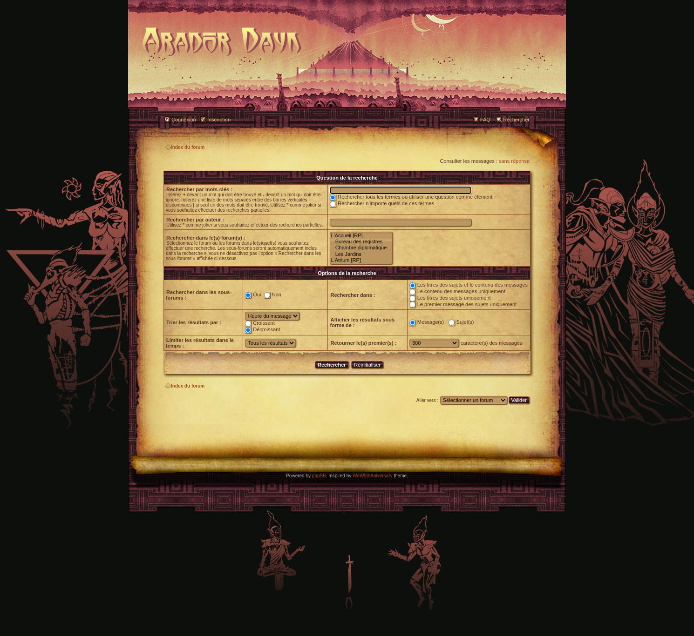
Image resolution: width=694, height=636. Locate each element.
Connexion (183, 119)
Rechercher (516, 119)
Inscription (219, 119)
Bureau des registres (361, 242)
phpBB (319, 475)
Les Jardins (361, 254)
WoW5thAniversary (372, 475)
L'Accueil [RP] (361, 236)
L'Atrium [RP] (361, 260)
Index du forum (184, 147)
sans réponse (514, 161)
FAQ (485, 119)
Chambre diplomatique (361, 248)
